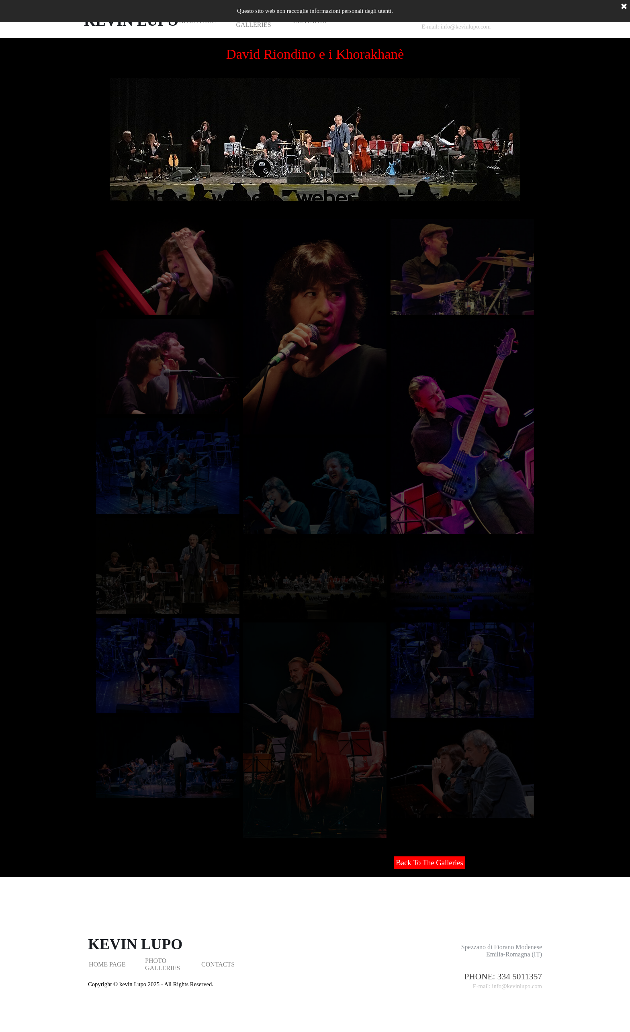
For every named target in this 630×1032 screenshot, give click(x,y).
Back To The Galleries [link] (429, 862)
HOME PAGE (107, 964)
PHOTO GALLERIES (162, 964)
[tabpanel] (479, 981)
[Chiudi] (624, 7)
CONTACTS (218, 964)
